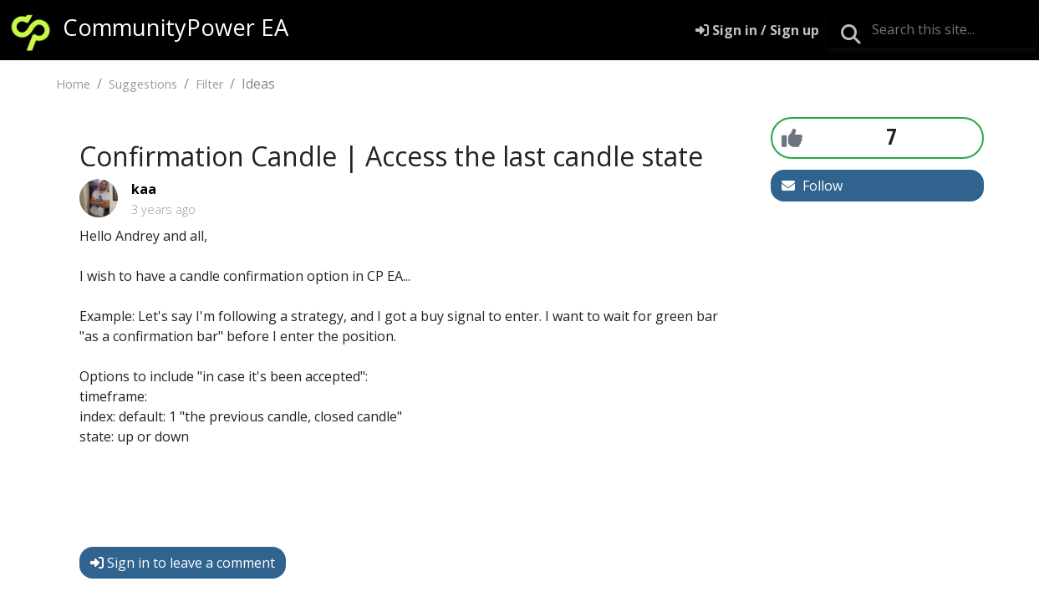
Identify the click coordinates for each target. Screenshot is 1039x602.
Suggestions (143, 84)
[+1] (792, 137)
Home (73, 84)
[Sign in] (757, 30)
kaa (143, 189)
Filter (209, 84)
